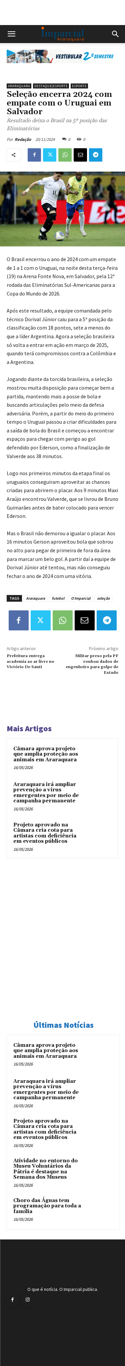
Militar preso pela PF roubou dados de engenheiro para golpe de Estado (92, 664)
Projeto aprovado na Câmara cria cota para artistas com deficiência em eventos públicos (44, 833)
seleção (103, 598)
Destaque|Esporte (51, 85)
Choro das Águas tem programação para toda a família (47, 1206)
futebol (58, 598)
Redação (23, 139)
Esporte (79, 85)
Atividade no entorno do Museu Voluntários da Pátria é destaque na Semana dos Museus (45, 1169)
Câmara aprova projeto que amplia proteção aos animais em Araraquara (45, 754)
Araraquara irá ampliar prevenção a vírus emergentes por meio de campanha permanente (46, 792)
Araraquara (19, 85)
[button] (11, 34)
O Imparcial (80, 598)
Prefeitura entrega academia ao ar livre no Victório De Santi (30, 661)
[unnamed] (62, 68)
